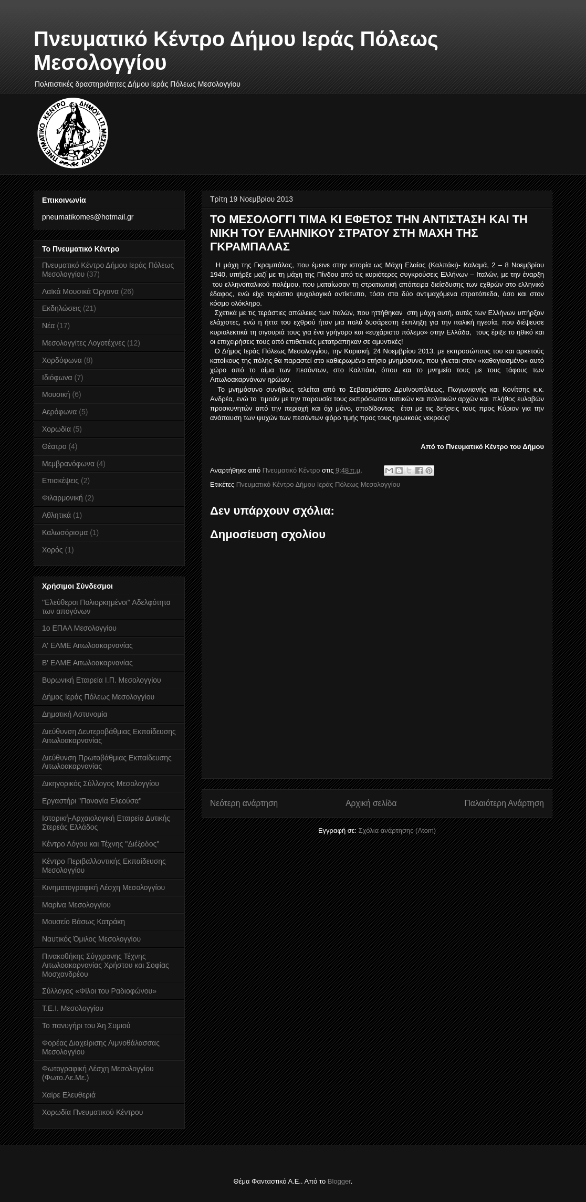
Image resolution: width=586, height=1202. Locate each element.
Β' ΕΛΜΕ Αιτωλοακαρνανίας (87, 663)
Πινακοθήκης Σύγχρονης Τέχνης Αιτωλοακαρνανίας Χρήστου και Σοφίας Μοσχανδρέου (105, 965)
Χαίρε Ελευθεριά (69, 1095)
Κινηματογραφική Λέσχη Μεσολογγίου (103, 887)
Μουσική (56, 394)
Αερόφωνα (59, 411)
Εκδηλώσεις (61, 308)
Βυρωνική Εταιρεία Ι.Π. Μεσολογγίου (101, 680)
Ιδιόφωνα (57, 377)
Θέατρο (54, 446)
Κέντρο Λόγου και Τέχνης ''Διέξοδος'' (101, 844)
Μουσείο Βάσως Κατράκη (83, 921)
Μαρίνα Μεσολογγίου (76, 905)
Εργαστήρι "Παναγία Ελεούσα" (91, 801)
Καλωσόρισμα (65, 532)
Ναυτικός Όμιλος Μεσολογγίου (91, 939)
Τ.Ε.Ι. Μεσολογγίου (72, 1008)
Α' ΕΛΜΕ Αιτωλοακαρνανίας (87, 645)
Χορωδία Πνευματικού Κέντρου (92, 1112)
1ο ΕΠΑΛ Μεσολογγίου (79, 628)
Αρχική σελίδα (371, 803)
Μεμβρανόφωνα (68, 463)
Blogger (339, 1181)
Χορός (52, 550)
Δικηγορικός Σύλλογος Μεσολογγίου (100, 783)
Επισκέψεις (60, 480)
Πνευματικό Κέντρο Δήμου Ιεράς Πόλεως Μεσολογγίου (318, 484)
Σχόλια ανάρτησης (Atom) (397, 830)
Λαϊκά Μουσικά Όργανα (80, 291)
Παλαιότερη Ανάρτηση (504, 803)
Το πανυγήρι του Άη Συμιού (86, 1025)
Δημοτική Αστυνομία (75, 714)
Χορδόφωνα (62, 360)
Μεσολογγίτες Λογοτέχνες (83, 343)
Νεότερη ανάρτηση (244, 803)
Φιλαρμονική (62, 498)
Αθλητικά (56, 515)
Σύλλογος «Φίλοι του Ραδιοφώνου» (99, 991)
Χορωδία (56, 429)
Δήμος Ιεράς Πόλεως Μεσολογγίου (98, 697)
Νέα (48, 325)
